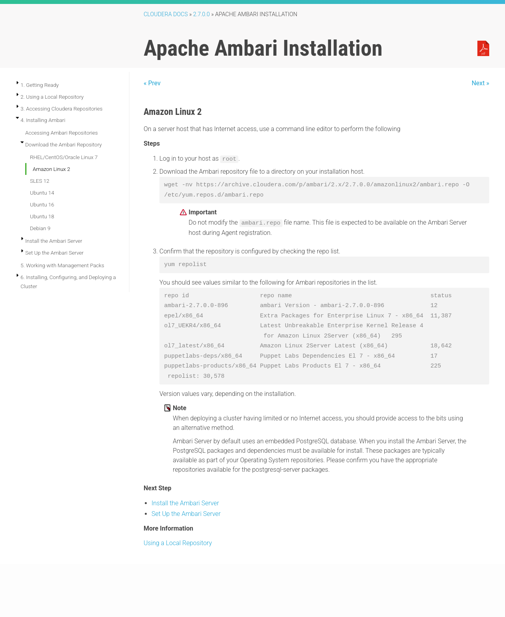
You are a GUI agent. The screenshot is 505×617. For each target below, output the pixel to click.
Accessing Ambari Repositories (61, 132)
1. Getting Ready (40, 85)
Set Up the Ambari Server (54, 252)
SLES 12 (39, 181)
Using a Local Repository (178, 543)
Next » (480, 83)
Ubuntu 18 (42, 216)
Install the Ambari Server (53, 241)
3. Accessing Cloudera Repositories (62, 108)
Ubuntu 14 (42, 192)
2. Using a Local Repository (52, 97)
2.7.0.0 (201, 14)
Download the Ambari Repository (63, 144)
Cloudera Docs (166, 14)
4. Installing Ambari (43, 120)
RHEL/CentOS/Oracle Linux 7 (64, 157)
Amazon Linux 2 (51, 169)
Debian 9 (40, 228)
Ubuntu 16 (42, 204)
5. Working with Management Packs (62, 265)
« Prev (152, 83)
